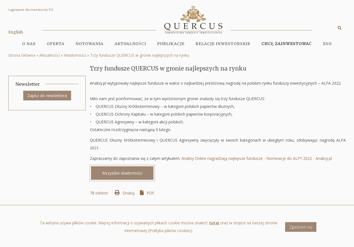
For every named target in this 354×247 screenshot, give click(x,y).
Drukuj (128, 193)
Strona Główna (21, 55)
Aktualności (130, 43)
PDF (150, 193)
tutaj (214, 225)
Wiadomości (75, 55)
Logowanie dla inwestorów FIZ (30, 9)
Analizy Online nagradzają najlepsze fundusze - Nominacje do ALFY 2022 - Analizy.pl (256, 158)
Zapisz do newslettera (47, 95)
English (15, 32)
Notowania (89, 43)
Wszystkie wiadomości (122, 173)
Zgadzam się (300, 229)
